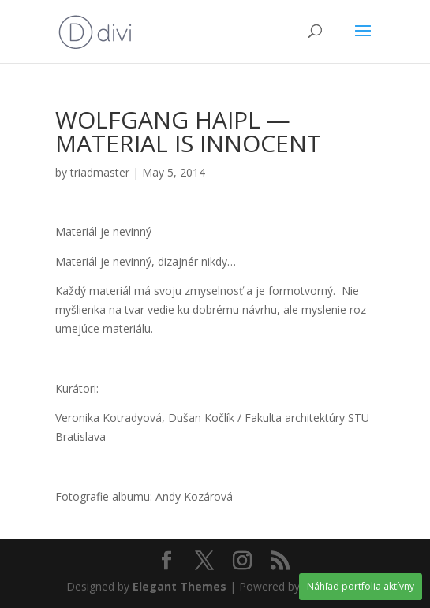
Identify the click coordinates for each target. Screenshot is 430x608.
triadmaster (99, 172)
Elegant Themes (179, 586)
